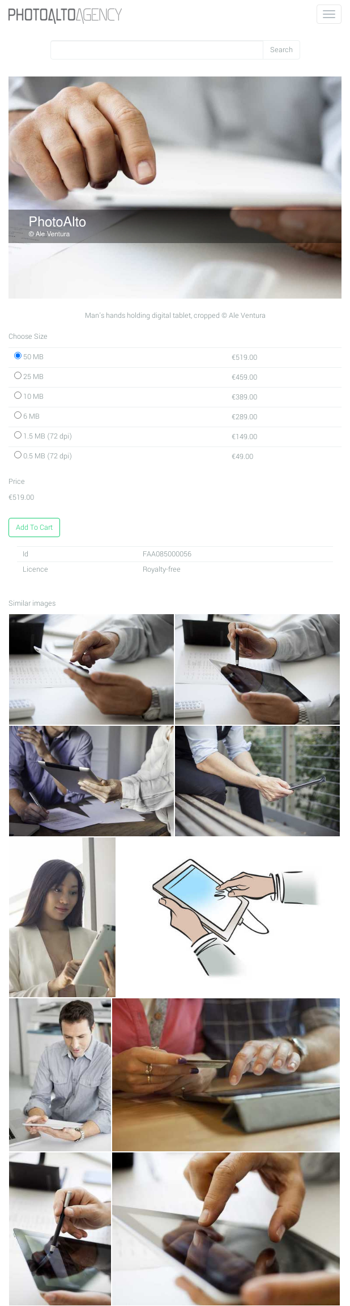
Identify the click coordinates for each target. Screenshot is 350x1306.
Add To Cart (34, 527)
